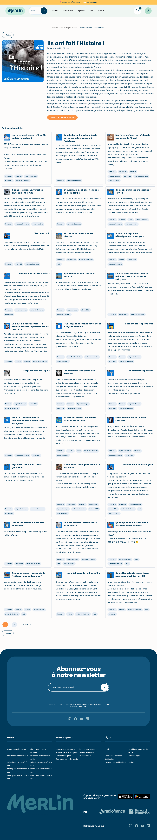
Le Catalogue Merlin (68, 29)
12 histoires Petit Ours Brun (17, 756)
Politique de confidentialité (115, 762)
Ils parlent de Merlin (86, 749)
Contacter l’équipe (63, 756)
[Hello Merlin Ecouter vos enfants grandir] (15, 11)
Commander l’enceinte (16, 749)
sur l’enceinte (79, 2)
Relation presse (85, 756)
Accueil (55, 29)
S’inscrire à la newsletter (65, 749)
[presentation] (78, 697)
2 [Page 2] (14, 626)
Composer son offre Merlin (67, 759)
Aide (91, 11)
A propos (81, 11)
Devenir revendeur (86, 752)
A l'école (101, 11)
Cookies (131, 762)
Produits (55, 11)
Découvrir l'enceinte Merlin (62, 119)
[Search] (35, 10)
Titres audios (68, 11)
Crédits (108, 749)
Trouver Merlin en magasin (67, 752)
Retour (7, 36)
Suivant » (27, 626)
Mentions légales (134, 756)
